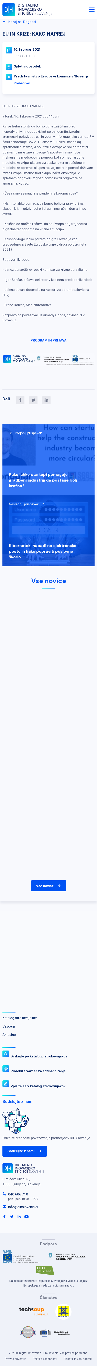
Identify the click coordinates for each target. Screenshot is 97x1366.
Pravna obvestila (15, 1359)
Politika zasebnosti (45, 1359)
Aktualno (9, 1035)
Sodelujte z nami (25, 1151)
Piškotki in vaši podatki (78, 1359)
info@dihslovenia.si (23, 1207)
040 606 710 (18, 1194)
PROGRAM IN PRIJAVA (48, 340)
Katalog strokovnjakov (19, 1018)
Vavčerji (8, 1026)
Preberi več (22, 83)
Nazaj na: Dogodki (19, 22)
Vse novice (48, 886)
